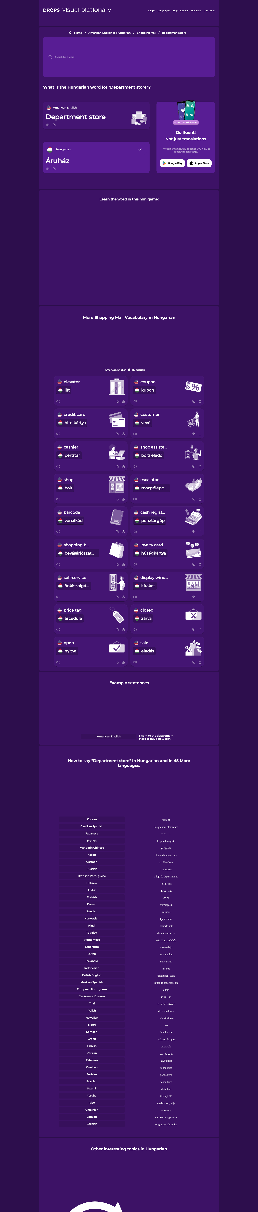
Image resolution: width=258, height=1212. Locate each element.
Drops (151, 10)
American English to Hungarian (109, 32)
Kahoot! (184, 10)
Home (78, 32)
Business (196, 10)
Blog (175, 10)
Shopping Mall (146, 32)
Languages (163, 10)
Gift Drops (209, 10)
